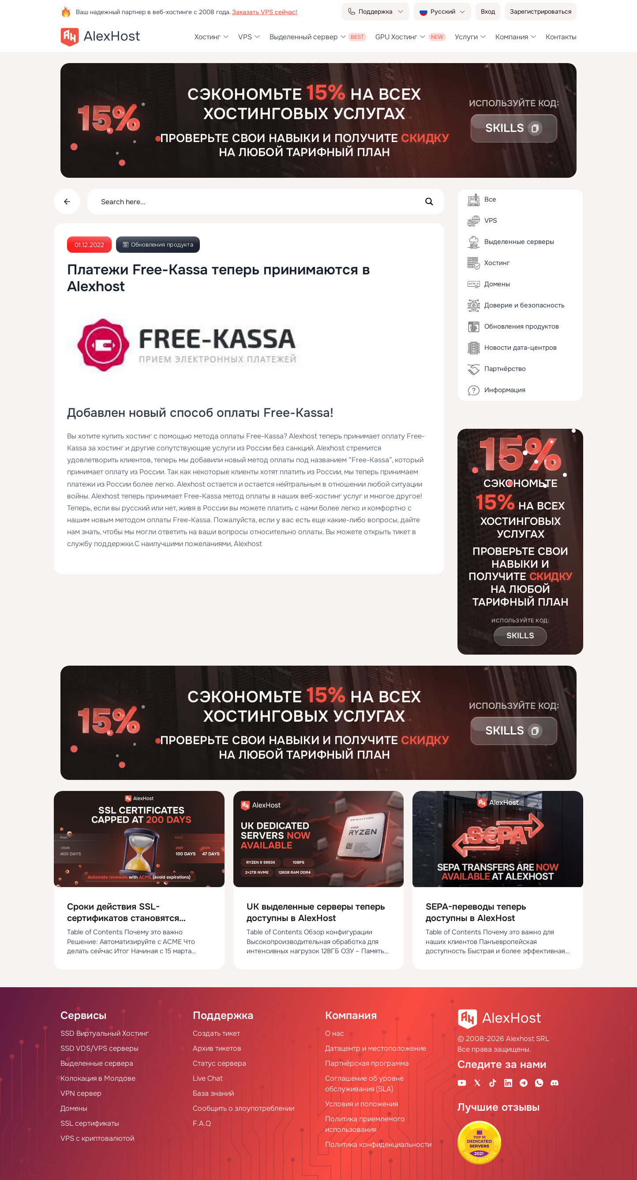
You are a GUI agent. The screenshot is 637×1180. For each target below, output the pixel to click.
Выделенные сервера (96, 1063)
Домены (73, 1108)
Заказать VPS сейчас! (264, 12)
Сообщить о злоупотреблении (243, 1108)
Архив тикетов (217, 1048)
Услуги (466, 37)
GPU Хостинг (396, 37)
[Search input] (260, 201)
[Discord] (554, 1082)
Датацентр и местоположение (375, 1048)
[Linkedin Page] (508, 1082)
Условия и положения (361, 1104)
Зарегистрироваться (540, 11)
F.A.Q (202, 1123)
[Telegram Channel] (523, 1082)
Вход (488, 11)
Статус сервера (219, 1063)
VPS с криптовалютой (97, 1138)
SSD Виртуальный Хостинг (104, 1033)
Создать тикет (216, 1033)
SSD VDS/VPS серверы (99, 1048)
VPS (245, 37)
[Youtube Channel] (461, 1082)
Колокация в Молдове (97, 1078)
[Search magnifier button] (429, 201)
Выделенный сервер (304, 37)
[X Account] (477, 1082)
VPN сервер (80, 1093)
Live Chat (208, 1078)
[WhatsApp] (539, 1082)
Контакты (561, 37)
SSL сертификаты (89, 1123)
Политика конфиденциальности (378, 1144)
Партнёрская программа (367, 1063)
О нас (334, 1033)
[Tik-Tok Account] (492, 1082)
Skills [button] (520, 636)
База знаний (213, 1093)
